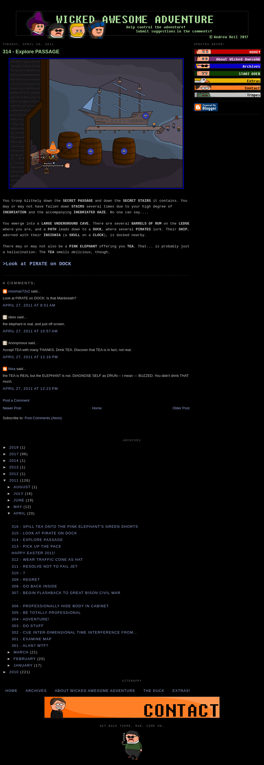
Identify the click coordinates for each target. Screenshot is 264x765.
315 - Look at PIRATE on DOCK (44, 533)
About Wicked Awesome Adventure (95, 691)
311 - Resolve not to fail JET (45, 566)
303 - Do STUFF (27, 626)
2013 (14, 467)
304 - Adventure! (30, 619)
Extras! (181, 691)
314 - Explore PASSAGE (31, 51)
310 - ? (18, 573)
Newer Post (12, 408)
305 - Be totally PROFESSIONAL (46, 613)
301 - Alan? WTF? (30, 646)
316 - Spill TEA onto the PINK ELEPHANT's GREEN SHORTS (75, 526)
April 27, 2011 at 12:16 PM (30, 357)
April (20, 513)
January (24, 665)
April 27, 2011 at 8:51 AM (29, 305)
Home (97, 408)
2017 (14, 454)
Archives (36, 691)
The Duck (153, 691)
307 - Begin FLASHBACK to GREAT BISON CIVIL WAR (66, 593)
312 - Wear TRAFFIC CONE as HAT (47, 559)
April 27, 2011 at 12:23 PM (30, 388)
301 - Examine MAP (32, 639)
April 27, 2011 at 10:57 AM (30, 331)
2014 (14, 461)
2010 (14, 672)
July (19, 493)
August (23, 487)
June (20, 500)
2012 (14, 474)
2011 (14, 480)
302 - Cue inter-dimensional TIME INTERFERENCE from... (75, 632)
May (19, 507)
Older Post (181, 408)
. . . (15, 520)
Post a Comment (16, 400)
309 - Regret (26, 580)
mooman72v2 (19, 291)
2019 (14, 447)
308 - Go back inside (34, 586)
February (25, 659)
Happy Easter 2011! (33, 553)
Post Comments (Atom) (43, 418)
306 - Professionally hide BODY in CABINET (60, 606)
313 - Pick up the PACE (36, 546)
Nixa (11, 369)
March (22, 652)
